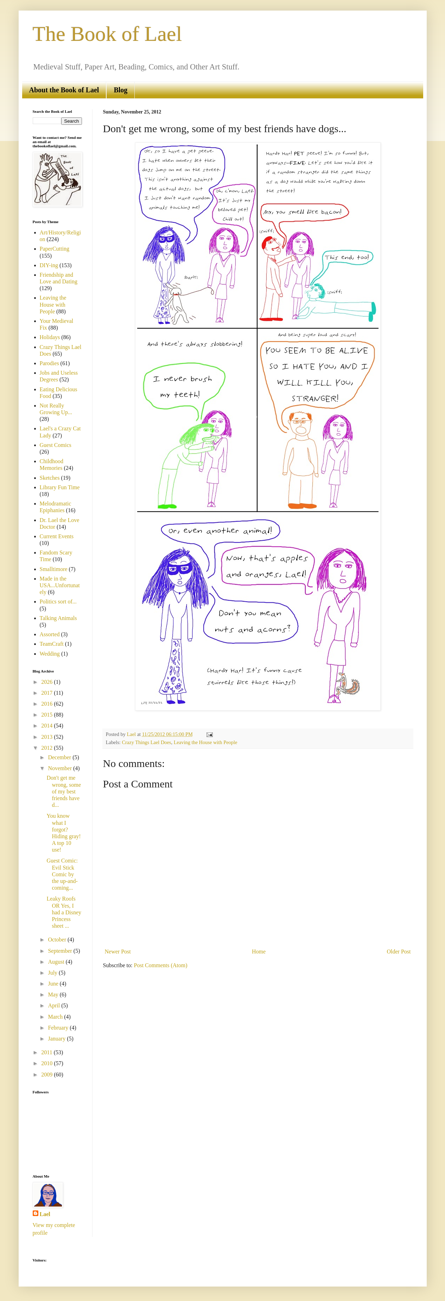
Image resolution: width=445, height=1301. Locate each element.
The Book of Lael (107, 33)
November (60, 768)
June (53, 984)
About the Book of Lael (64, 90)
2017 (47, 693)
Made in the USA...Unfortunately (60, 585)
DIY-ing (49, 265)
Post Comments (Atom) (160, 965)
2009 (47, 1075)
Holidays (50, 337)
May (53, 995)
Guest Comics (55, 445)
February (59, 1028)
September (60, 951)
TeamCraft (52, 644)
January (57, 1039)
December (60, 757)
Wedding (50, 654)
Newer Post (118, 952)
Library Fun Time (60, 487)
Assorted (50, 634)
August (56, 962)
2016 (47, 704)
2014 (47, 726)
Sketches (50, 478)
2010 (47, 1063)
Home (259, 952)
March (56, 1017)
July (53, 973)
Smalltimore (54, 569)
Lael (45, 1214)
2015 (47, 715)
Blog (120, 90)
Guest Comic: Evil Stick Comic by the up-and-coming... (61, 874)
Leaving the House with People (205, 742)
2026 (47, 682)
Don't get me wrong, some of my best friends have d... (63, 791)
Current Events (57, 536)
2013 (47, 737)
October (58, 940)
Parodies (49, 363)
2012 (47, 748)
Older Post (399, 952)
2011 (47, 1052)
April (54, 1005)
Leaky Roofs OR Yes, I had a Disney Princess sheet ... (63, 912)
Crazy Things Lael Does (146, 742)
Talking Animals (58, 618)
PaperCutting (54, 249)
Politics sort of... (58, 602)
